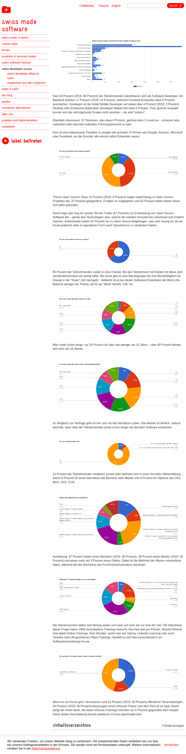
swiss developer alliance (23, 73)
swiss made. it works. (15, 37)
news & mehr (10, 89)
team (10, 78)
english (116, 5)
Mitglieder (88, 5)
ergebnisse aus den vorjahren (26, 82)
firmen (6, 50)
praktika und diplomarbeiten (20, 120)
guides (6, 101)
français (104, 5)
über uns (7, 114)
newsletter (8, 126)
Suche (173, 5)
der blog (7, 95)
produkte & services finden (19, 56)
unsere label (10, 43)
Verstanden (171, 744)
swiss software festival (16, 62)
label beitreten (26, 141)
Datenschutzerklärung (46, 748)
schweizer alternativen (16, 107)
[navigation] (38, 16)
